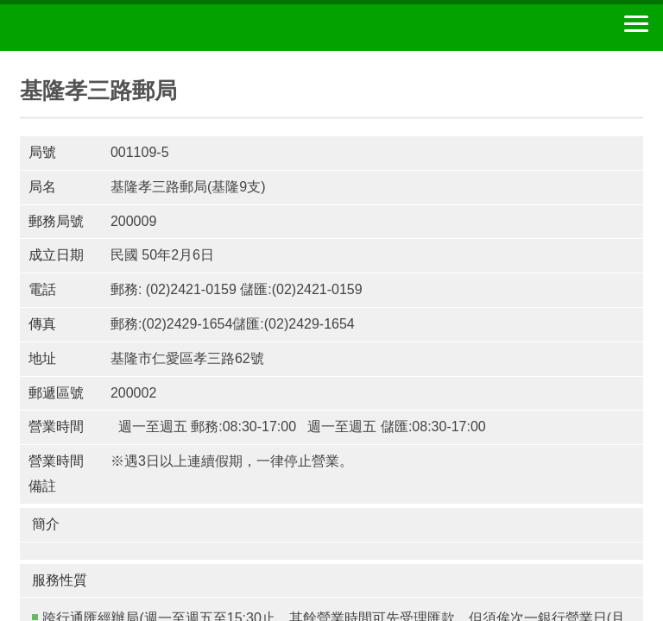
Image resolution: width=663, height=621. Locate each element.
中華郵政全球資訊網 (108, 27)
